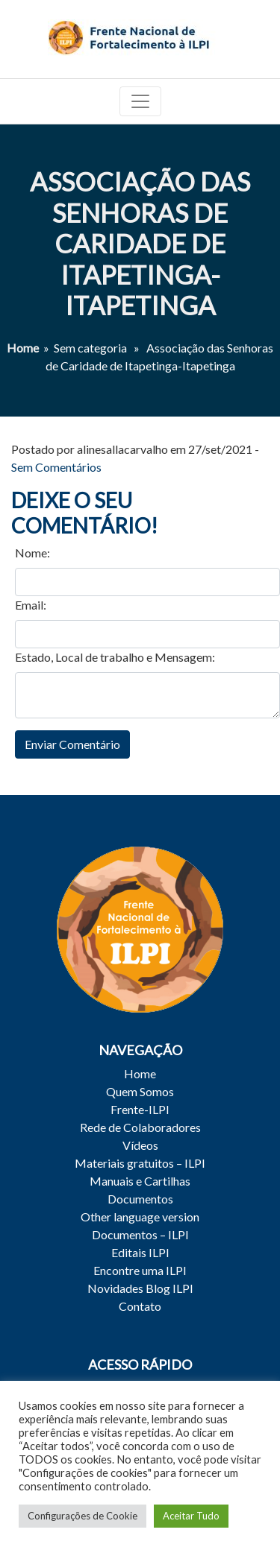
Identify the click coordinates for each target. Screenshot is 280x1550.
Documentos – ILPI (140, 1234)
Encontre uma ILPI (140, 1270)
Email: (30, 605)
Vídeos (140, 1145)
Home (23, 348)
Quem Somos (140, 1091)
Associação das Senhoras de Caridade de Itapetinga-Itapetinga (140, 243)
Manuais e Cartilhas (140, 1181)
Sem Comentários (56, 467)
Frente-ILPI (140, 1109)
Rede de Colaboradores (140, 1127)
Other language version (140, 1216)
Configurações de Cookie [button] (82, 1516)
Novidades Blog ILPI (140, 1288)
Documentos (140, 1199)
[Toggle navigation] (140, 101)
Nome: (32, 552)
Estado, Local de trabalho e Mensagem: (115, 657)
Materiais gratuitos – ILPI (140, 1163)
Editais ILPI (140, 1252)
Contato (140, 1306)
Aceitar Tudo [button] (191, 1516)
